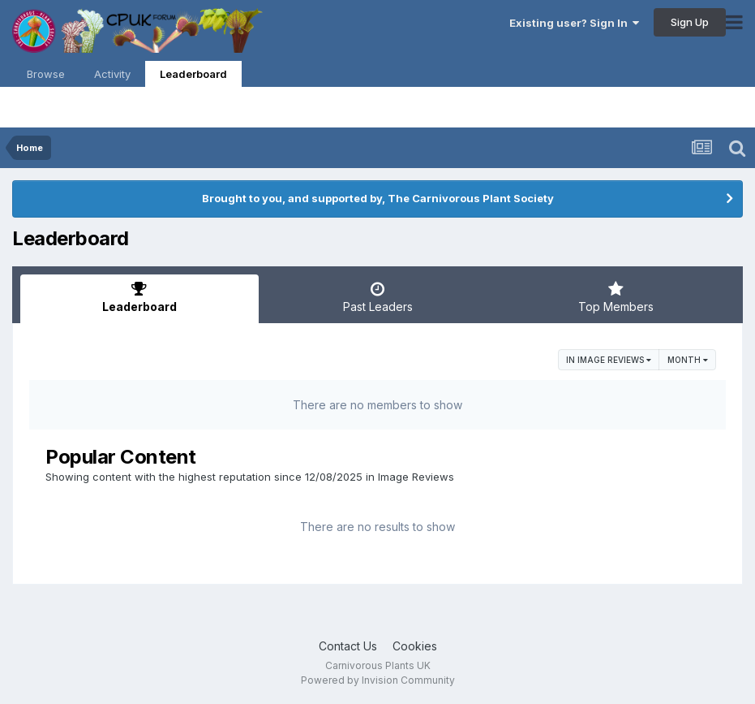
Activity (112, 73)
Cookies (415, 646)
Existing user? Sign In (574, 22)
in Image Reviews (608, 360)
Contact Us (348, 646)
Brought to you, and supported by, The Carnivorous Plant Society (378, 198)
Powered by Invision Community (378, 680)
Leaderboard (193, 77)
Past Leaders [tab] (378, 297)
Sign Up (690, 21)
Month (687, 360)
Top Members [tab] (615, 297)
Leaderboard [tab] (139, 297)
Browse (46, 73)
